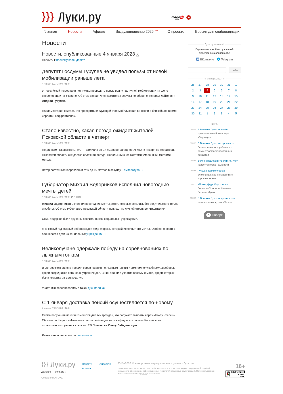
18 (207, 102)
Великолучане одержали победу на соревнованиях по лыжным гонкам (105, 251)
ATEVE (58, 377)
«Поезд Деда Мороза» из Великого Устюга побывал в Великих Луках (214, 188)
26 (192, 84)
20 (221, 102)
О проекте (176, 31)
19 (214, 102)
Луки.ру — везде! (214, 44)
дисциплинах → (98, 288)
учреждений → (96, 234)
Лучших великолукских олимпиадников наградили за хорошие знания (215, 174)
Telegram (225, 59)
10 (200, 96)
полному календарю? (70, 60)
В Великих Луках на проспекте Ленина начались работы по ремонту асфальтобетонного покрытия (216, 149)
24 (200, 107)
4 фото (77, 197)
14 (228, 96)
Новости (75, 31)
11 (207, 96)
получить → (84, 335)
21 (228, 102)
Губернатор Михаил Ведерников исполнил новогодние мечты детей (105, 188)
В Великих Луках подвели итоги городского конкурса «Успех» (216, 200)
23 (192, 107)
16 (192, 102)
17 (200, 102)
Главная (50, 31)
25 (207, 107)
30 (221, 84)
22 (235, 102)
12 (214, 96)
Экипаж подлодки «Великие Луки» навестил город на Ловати (218, 162)
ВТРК (214, 123)
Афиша (99, 31)
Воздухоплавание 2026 (134, 31)
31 (228, 84)
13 (221, 96)
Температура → (132, 170)
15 (235, 96)
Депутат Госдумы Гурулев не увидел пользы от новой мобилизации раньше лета (104, 74)
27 (200, 84)
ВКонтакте (205, 59)
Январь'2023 (214, 78)
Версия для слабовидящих (217, 31)
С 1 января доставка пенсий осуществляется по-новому (107, 302)
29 (214, 84)
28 (207, 84)
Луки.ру (143, 374)
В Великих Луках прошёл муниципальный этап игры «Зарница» (213, 133)
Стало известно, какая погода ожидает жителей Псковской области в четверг (98, 133)
